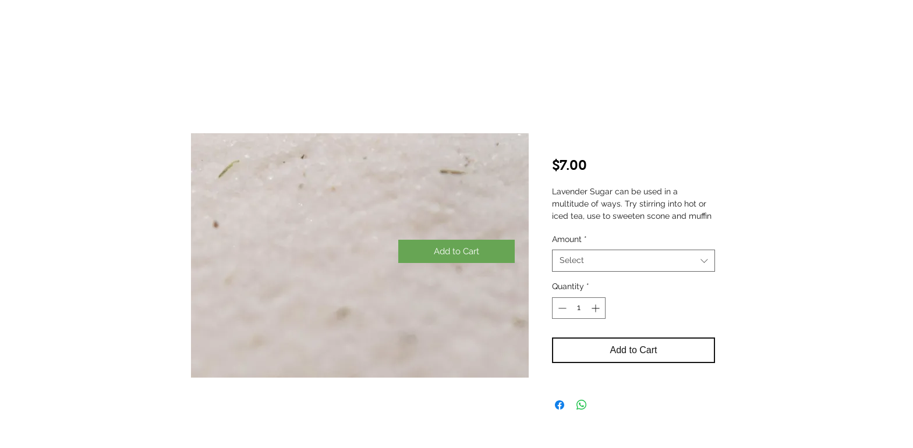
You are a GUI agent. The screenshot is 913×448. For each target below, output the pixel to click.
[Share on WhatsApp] (582, 405)
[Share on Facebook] (560, 405)
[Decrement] (561, 308)
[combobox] (633, 261)
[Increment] (596, 308)
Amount (569, 239)
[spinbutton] (578, 308)
